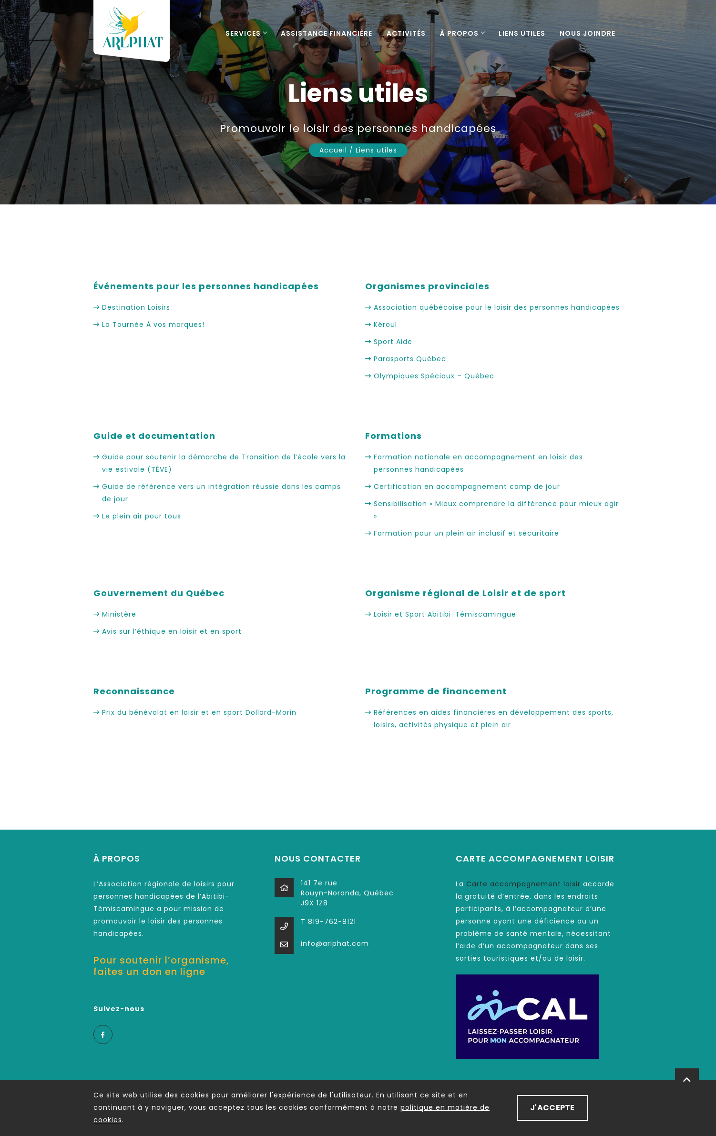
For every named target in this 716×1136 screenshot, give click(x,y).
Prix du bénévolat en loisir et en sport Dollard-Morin (199, 712)
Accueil (333, 150)
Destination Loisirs (136, 307)
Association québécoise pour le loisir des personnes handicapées (497, 307)
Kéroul (385, 324)
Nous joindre (587, 33)
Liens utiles (522, 33)
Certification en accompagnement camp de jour (467, 486)
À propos (462, 33)
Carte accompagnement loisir (523, 884)
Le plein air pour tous (141, 516)
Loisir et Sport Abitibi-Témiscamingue (445, 614)
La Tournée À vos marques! (154, 324)
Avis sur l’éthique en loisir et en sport (172, 631)
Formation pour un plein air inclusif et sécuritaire (466, 533)
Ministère (119, 614)
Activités (406, 33)
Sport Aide (393, 341)
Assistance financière (326, 33)
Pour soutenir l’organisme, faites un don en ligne (161, 965)
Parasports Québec (410, 359)
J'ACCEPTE (552, 1107)
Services (245, 33)
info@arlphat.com (335, 943)
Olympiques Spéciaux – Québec (434, 376)
